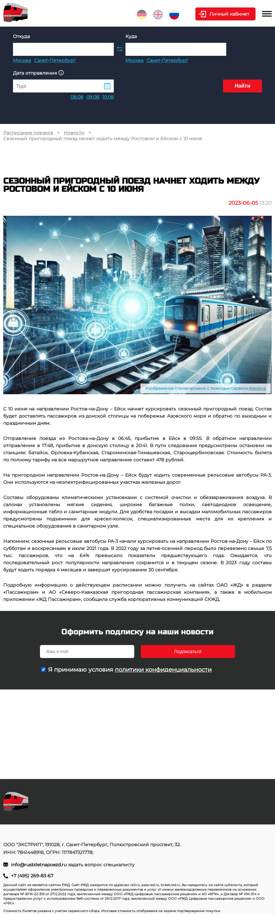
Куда (131, 36)
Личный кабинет (229, 14)
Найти (242, 86)
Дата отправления (38, 73)
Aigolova (257, 388)
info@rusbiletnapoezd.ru (39, 865)
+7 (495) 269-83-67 (32, 876)
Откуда (21, 36)
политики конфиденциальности (163, 669)
